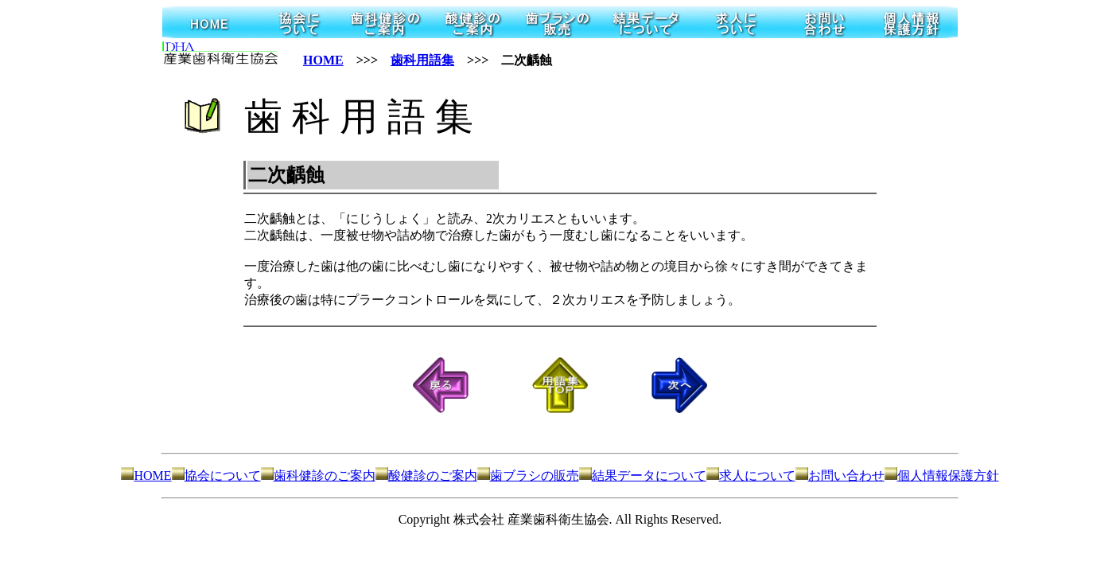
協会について (216, 475)
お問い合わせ (840, 475)
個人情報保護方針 (942, 475)
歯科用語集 (422, 60)
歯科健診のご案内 (318, 475)
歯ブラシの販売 (528, 475)
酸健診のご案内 (426, 475)
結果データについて (642, 475)
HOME (323, 60)
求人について (750, 475)
